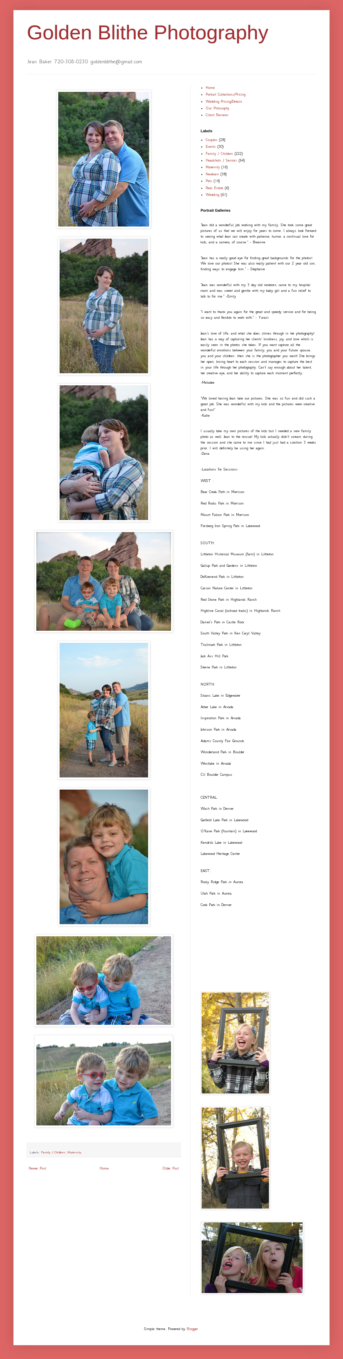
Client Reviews (217, 115)
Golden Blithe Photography (147, 32)
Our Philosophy (217, 108)
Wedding (212, 195)
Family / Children (53, 1152)
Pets (209, 181)
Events (211, 146)
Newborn (212, 174)
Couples (211, 140)
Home (104, 1168)
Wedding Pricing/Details (224, 101)
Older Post (170, 1168)
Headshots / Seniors (221, 160)
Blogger (192, 1329)
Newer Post (37, 1168)
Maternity (74, 1152)
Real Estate (214, 188)
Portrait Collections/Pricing (225, 94)
